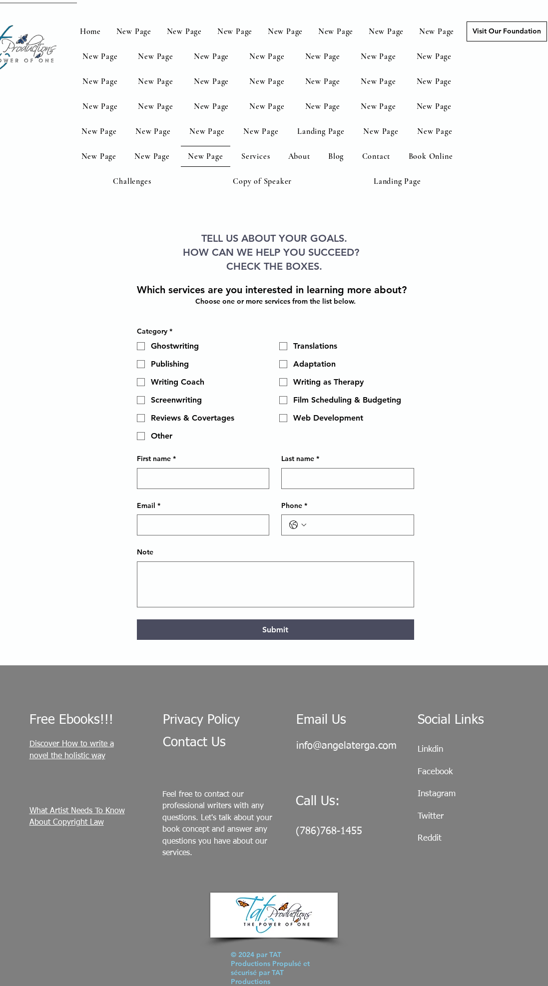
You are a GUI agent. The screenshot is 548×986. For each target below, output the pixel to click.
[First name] (200, 479)
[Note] (275, 584)
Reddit (430, 838)
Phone (294, 506)
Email (148, 506)
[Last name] (345, 479)
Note (145, 551)
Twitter (431, 816)
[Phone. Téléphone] (358, 525)
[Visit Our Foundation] (507, 31)
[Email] (200, 525)
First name (156, 459)
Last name (300, 459)
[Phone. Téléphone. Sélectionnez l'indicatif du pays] (298, 525)
